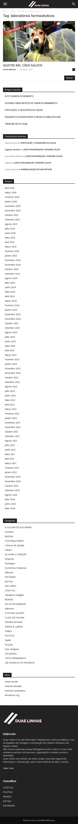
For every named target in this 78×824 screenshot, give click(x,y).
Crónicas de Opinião (14, 545)
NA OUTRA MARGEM (15, 604)
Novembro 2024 (13, 264)
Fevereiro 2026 (12, 197)
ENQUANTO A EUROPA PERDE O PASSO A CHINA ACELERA (33, 117)
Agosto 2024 (11, 278)
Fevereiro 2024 (12, 305)
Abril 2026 (9, 188)
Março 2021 (10, 463)
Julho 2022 (10, 391)
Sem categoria (12, 649)
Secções (9, 644)
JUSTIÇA (9, 581)
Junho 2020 (10, 503)
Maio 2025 (10, 237)
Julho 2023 (10, 336)
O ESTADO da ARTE (14, 613)
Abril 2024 (9, 296)
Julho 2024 (10, 282)
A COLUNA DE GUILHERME (18, 527)
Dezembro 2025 (13, 206)
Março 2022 (10, 409)
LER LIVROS (10, 586)
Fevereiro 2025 (12, 251)
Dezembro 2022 (13, 368)
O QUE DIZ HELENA (14, 617)
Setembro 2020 (12, 490)
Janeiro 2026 (11, 201)
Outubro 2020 (11, 485)
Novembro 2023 (13, 318)
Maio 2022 (10, 400)
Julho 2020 (10, 499)
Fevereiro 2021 (12, 467)
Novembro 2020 (13, 481)
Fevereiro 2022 (12, 413)
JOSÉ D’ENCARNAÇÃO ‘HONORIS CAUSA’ (41, 149)
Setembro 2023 (12, 327)
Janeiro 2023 (11, 364)
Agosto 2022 (11, 386)
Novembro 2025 (13, 210)
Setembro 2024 (12, 273)
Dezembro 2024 (13, 260)
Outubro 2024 (11, 269)
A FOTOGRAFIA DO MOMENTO (19, 96)
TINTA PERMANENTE (15, 658)
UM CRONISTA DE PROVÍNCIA (19, 662)
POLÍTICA (9, 635)
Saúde (8, 640)
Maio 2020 (10, 508)
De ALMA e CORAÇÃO (16, 554)
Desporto (9, 558)
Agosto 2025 (11, 224)
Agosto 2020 (11, 494)
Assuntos (9, 531)
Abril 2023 (9, 350)
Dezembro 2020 (13, 476)
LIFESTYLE (10, 590)
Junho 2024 (10, 287)
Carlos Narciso (9, 69)
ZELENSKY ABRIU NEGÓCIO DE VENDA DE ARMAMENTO (31, 103)
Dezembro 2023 (13, 314)
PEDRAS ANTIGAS (13, 622)
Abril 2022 (9, 404)
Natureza (9, 608)
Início (5, 11)
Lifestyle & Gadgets (14, 595)
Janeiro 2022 (11, 418)
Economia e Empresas (16, 567)
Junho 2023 (10, 341)
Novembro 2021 (13, 427)
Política (8, 631)
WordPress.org (12, 695)
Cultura (8, 549)
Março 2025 (10, 246)
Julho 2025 (10, 228)
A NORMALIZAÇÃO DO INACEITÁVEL (35, 169)
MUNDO (9, 599)
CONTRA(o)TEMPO (14, 540)
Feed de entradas (13, 686)
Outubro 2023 (11, 323)
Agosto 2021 (11, 440)
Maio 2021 (10, 454)
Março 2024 (10, 300)
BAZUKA (9, 536)
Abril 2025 (9, 242)
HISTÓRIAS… (11, 577)
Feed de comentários (15, 690)
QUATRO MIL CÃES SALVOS (22, 65)
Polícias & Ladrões (14, 626)
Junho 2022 (10, 395)
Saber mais (8, 768)
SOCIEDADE (11, 653)
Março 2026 (10, 192)
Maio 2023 (10, 345)
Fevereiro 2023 (12, 359)
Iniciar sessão (11, 681)
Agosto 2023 (11, 332)
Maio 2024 (10, 291)
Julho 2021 (10, 445)
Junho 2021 (10, 449)
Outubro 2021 (11, 431)
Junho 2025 (10, 233)
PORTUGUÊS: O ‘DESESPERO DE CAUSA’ (24, 110)
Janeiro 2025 (11, 255)
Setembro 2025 (12, 219)
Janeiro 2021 (11, 472)
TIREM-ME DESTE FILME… (17, 124)
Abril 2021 (9, 458)
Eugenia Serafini (12, 149)
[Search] (74, 4)
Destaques (10, 563)
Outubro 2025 (11, 215)
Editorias (9, 572)
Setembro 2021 (12, 436)
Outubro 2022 (11, 377)
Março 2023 (10, 354)
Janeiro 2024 (11, 309)
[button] (5, 4)
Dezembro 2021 (13, 422)
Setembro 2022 (12, 382)
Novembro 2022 (13, 373)
